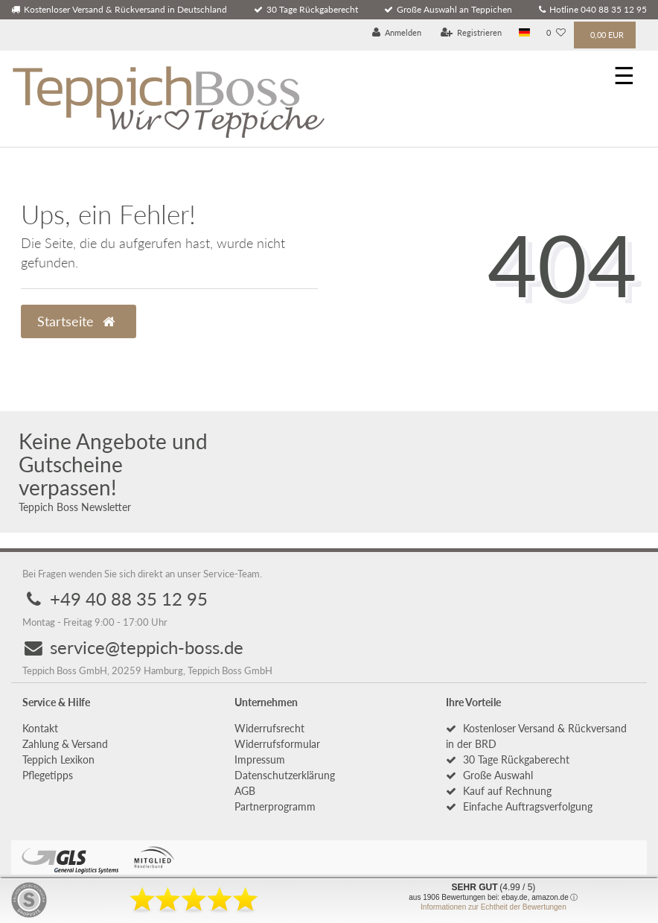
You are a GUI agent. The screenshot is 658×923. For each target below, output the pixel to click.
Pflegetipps (47, 775)
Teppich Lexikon (58, 759)
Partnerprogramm (275, 806)
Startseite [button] (76, 321)
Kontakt (40, 728)
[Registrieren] (471, 33)
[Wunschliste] (556, 33)
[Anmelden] (397, 33)
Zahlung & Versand (65, 744)
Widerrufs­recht (269, 728)
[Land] (524, 33)
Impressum (259, 759)
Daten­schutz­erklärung (284, 775)
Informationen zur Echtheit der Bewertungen (493, 907)
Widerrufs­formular (277, 744)
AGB (244, 790)
